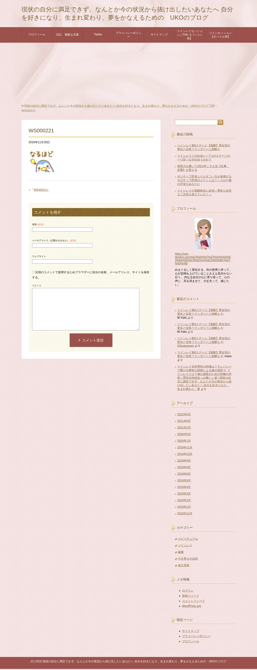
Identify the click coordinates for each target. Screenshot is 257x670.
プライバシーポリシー (128, 35)
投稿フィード (190, 596)
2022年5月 (184, 415)
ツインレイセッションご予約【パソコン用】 (190, 36)
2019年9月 (184, 461)
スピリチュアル (188, 539)
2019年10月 (184, 455)
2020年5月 (184, 435)
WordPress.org (191, 607)
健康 (181, 553)
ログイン (187, 591)
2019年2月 (184, 501)
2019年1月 (184, 507)
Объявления (185, 346)
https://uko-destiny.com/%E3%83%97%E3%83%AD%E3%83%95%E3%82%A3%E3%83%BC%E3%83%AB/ (203, 259)
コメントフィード (193, 602)
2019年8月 (184, 468)
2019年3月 (184, 494)
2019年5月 (184, 481)
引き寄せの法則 (188, 559)
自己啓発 (183, 566)
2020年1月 (184, 441)
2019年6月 (184, 474)
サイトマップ (159, 35)
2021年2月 (184, 428)
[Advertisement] (128, 74)
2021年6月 (184, 422)
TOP (119, 106)
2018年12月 (184, 514)
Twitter (98, 35)
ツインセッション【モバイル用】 (220, 35)
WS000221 (41, 190)
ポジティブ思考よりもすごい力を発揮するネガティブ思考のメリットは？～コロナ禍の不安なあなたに (204, 181)
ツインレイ (185, 546)
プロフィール (36, 35)
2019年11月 (184, 448)
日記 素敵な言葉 (67, 35)
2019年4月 (184, 488)
